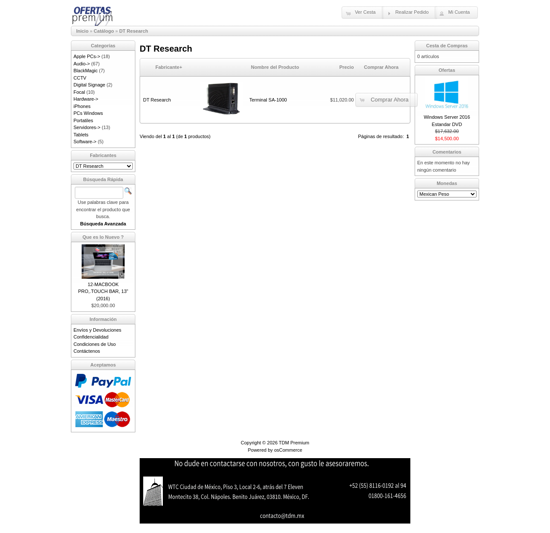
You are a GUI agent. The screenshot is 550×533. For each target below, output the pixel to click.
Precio (346, 67)
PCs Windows (88, 113)
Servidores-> (87, 127)
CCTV (79, 77)
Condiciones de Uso (94, 344)
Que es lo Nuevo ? (103, 237)
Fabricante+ (169, 67)
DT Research (133, 31)
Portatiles (83, 120)
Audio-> (81, 63)
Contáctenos (86, 351)
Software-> (85, 141)
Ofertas (447, 70)
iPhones (82, 106)
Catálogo (104, 31)
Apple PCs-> (86, 56)
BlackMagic (85, 70)
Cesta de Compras (447, 45)
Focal (79, 92)
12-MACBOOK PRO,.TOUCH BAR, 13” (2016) (103, 291)
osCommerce (288, 450)
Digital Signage (89, 84)
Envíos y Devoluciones (97, 330)
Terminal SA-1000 (268, 99)
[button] (363, 12)
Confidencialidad (90, 336)
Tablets (81, 134)
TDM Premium (294, 442)
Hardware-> (85, 99)
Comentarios (446, 151)
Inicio (82, 31)
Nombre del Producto (275, 67)
